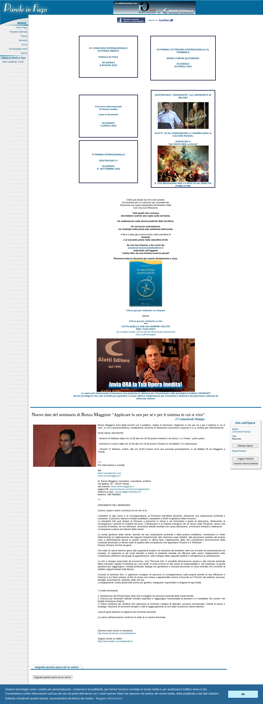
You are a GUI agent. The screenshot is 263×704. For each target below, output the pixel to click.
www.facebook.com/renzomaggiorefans (130, 489)
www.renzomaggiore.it (109, 475)
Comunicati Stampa (241, 431)
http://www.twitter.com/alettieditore (115, 641)
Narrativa (23, 40)
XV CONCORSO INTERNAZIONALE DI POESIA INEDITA (108, 49)
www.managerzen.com (109, 473)
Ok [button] (243, 694)
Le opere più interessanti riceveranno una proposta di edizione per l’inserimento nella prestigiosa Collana (145, 393)
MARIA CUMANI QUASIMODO (183, 58)
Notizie (24, 53)
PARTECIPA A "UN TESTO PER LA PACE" (183, 143)
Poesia (24, 36)
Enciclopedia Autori (18, 49)
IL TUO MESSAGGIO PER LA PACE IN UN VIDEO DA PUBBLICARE (182, 184)
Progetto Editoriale (19, 32)
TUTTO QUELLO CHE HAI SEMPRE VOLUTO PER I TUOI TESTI (145, 327)
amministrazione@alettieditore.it (146, 247)
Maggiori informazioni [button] (109, 698)
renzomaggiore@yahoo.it (128, 491)
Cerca (25, 44)
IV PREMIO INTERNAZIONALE (108, 154)
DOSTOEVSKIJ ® (108, 160)
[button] (224, 694)
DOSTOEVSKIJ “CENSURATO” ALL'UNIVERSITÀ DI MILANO (183, 96)
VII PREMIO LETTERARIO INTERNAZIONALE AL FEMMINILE (183, 51)
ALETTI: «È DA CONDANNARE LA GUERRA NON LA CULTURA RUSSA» (183, 134)
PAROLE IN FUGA (108, 57)
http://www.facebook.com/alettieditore (117, 633)
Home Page (22, 27)
